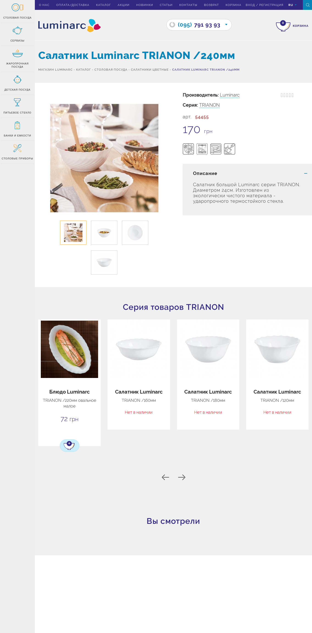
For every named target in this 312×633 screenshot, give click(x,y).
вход (250, 5)
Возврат (211, 5)
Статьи (166, 5)
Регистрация (271, 5)
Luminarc (230, 95)
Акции (124, 5)
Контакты (188, 5)
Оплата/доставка (72, 5)
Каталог (103, 5)
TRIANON (209, 105)
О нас (44, 5)
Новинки (144, 5)
